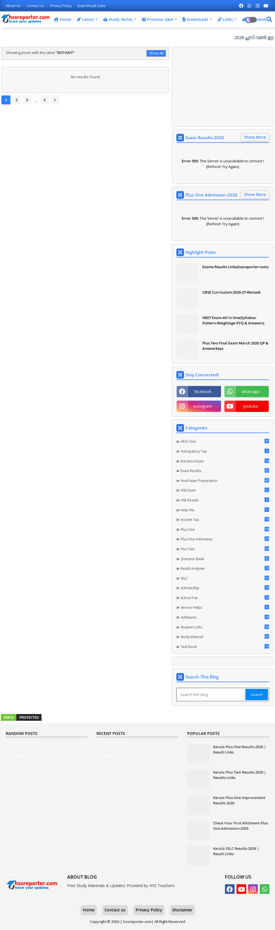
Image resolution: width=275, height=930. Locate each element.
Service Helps (225, 607)
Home (62, 19)
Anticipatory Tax (225, 451)
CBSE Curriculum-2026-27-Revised (231, 292)
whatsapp (250, 391)
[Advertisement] (222, 86)
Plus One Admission (225, 539)
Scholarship (225, 587)
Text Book (225, 646)
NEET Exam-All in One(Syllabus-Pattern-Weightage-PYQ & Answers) (233, 320)
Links (225, 19)
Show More (255, 137)
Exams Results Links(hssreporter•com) (235, 266)
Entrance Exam (225, 461)
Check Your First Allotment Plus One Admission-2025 (240, 825)
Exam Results (225, 470)
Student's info (225, 627)
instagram (203, 406)
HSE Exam (225, 490)
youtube (250, 406)
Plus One (225, 529)
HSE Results (225, 500)
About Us (13, 5)
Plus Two (225, 548)
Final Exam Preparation (225, 480)
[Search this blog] (211, 694)
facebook (202, 391)
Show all (156, 53)
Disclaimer (182, 909)
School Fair (225, 597)
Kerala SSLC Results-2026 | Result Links (236, 851)
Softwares (225, 617)
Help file (225, 509)
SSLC (225, 578)
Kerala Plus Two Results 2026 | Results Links (239, 775)
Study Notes (118, 19)
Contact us (36, 5)
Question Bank (225, 558)
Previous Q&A (157, 19)
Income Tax (225, 519)
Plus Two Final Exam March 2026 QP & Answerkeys (235, 345)
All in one (225, 441)
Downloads (195, 19)
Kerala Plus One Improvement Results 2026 (239, 800)
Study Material (225, 636)
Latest (85, 19)
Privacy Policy (61, 5)
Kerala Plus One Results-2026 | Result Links (239, 749)
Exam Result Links (91, 5)
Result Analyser (225, 568)
